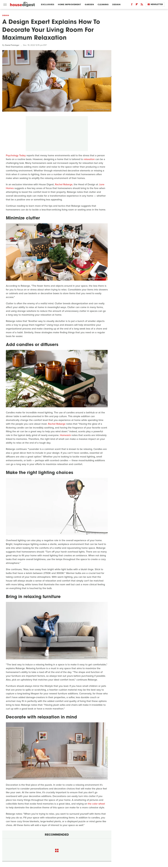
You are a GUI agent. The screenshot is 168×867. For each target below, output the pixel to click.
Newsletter (155, 4)
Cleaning (103, 4)
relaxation (89, 159)
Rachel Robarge (63, 184)
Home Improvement (69, 4)
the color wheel (96, 804)
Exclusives (47, 4)
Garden (89, 4)
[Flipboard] (137, 5)
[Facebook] (132, 5)
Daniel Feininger (12, 45)
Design (116, 4)
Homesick (65, 435)
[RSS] (142, 5)
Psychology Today (16, 155)
